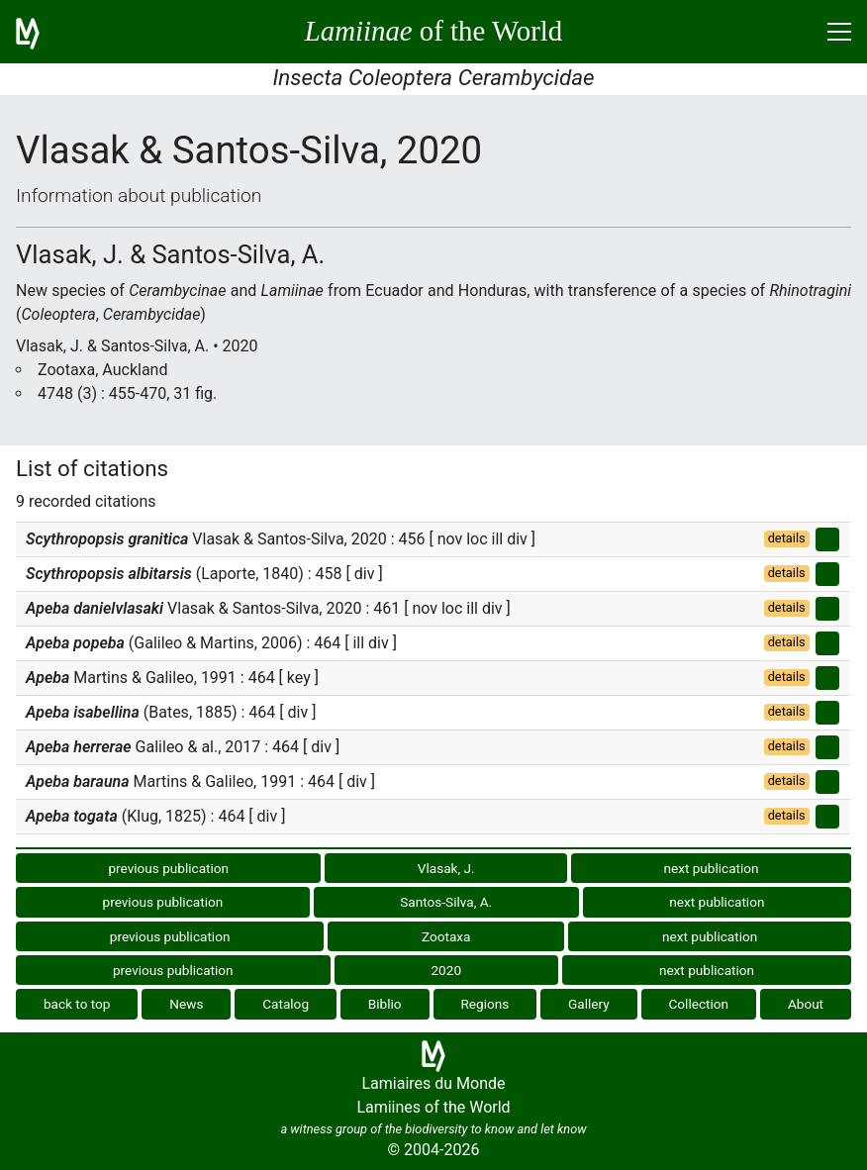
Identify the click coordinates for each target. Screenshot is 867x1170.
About (805, 1004)
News (186, 1004)
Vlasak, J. (446, 868)
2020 (446, 970)
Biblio (385, 1004)
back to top (77, 1004)
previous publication (168, 868)
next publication (710, 868)
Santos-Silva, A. (446, 902)
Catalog (285, 1004)
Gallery (589, 1004)
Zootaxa (446, 936)
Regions (484, 1004)
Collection (699, 1004)
